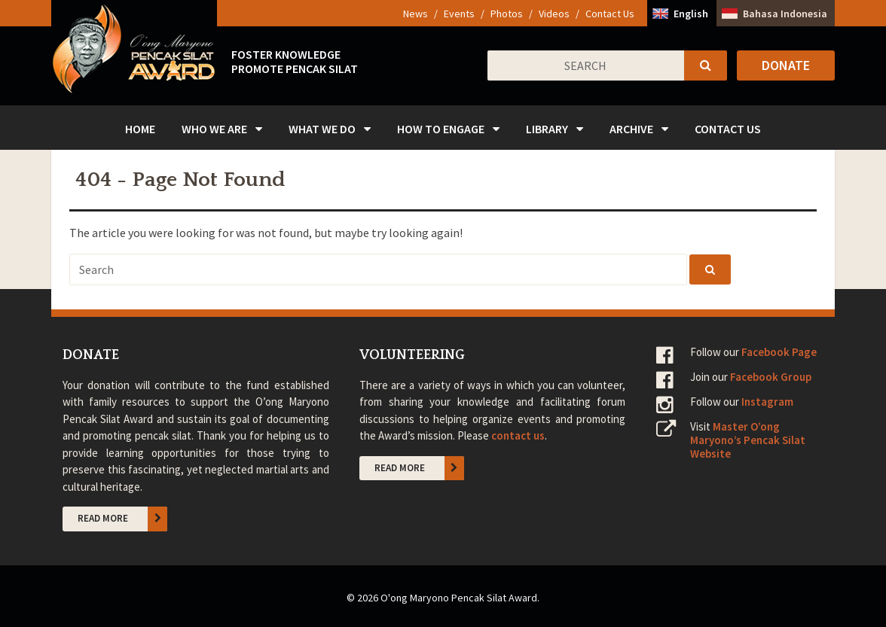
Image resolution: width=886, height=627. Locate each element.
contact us (518, 435)
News (415, 13)
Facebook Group (770, 377)
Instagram (767, 401)
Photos (506, 13)
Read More (123, 519)
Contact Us (609, 13)
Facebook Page (779, 352)
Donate (786, 65)
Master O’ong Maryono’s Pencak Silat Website (747, 440)
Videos (554, 13)
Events (459, 13)
